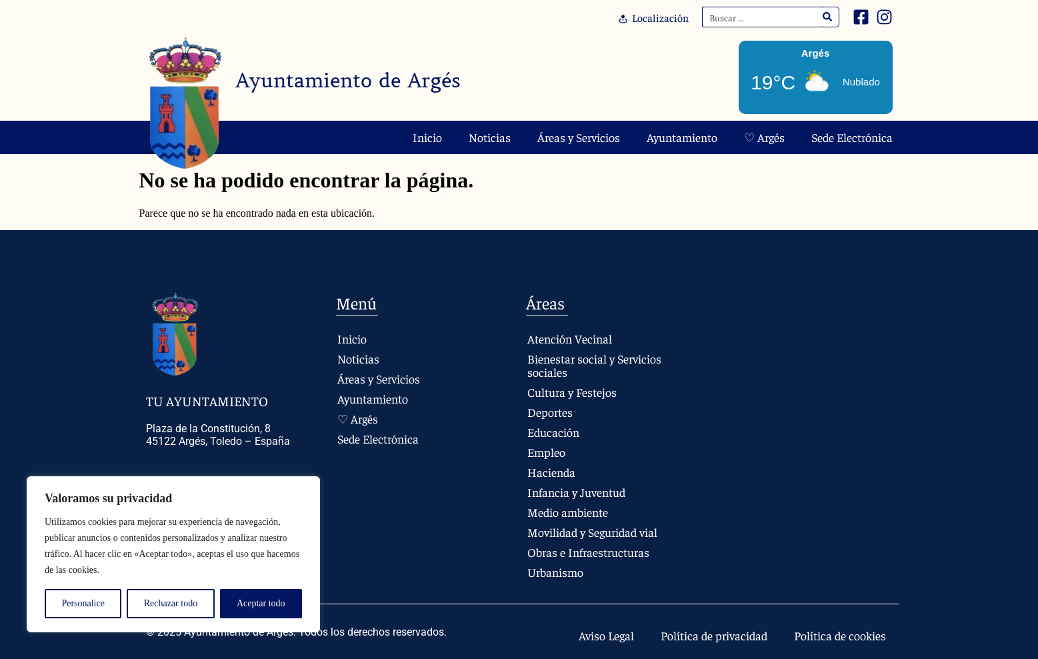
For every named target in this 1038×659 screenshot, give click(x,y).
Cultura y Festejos (572, 392)
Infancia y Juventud (576, 492)
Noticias (490, 137)
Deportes (550, 412)
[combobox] (762, 17)
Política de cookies (840, 635)
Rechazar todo (170, 603)
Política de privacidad (714, 635)
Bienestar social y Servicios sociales (594, 365)
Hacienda (551, 472)
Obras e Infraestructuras (588, 552)
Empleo (546, 452)
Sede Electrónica (852, 137)
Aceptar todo (261, 603)
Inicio (427, 137)
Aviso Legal (606, 635)
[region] (173, 554)
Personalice (83, 603)
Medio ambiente (567, 512)
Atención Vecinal (569, 338)
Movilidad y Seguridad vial (592, 532)
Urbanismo (555, 572)
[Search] (827, 17)
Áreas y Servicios (578, 137)
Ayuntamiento (682, 137)
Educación (553, 432)
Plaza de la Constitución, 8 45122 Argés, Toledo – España (218, 435)
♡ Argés (764, 137)
